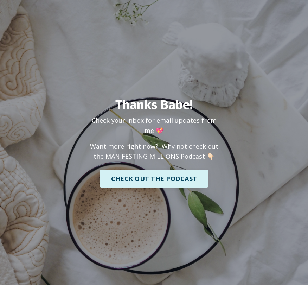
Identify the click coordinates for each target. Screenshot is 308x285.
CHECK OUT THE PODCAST (154, 179)
